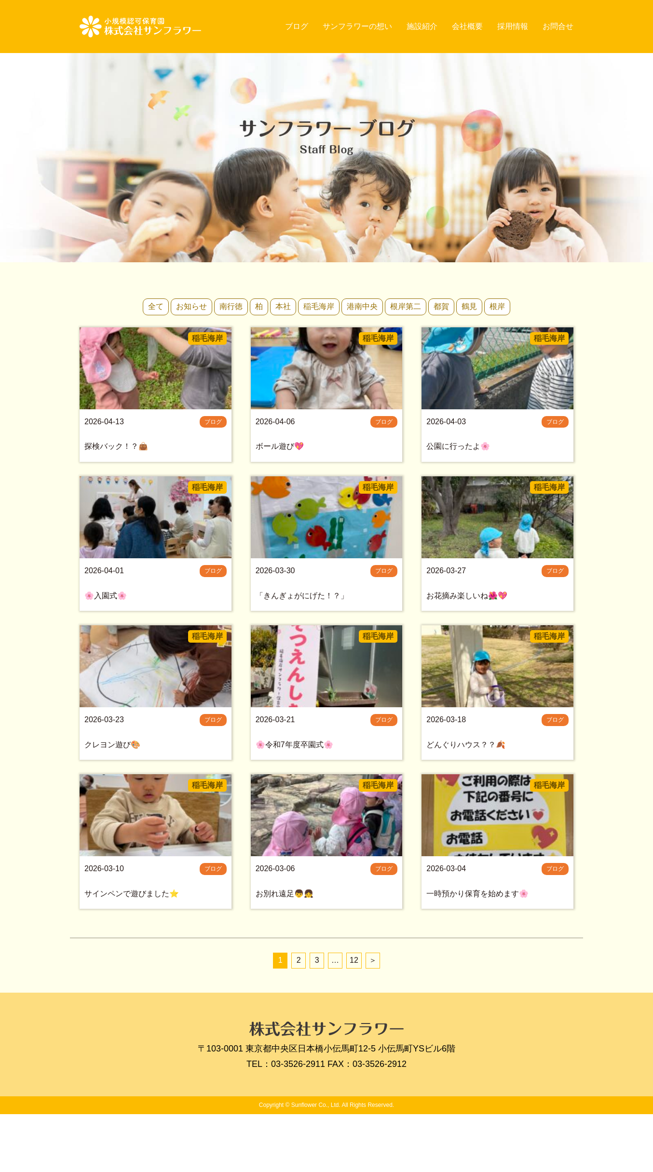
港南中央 (362, 306)
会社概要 (467, 26)
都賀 (441, 306)
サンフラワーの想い (357, 26)
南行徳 (231, 306)
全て (155, 306)
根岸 (497, 306)
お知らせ (191, 306)
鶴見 (469, 306)
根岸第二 (405, 306)
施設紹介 (422, 26)
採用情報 (512, 26)
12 (354, 1018)
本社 (283, 306)
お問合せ (558, 26)
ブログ (296, 26)
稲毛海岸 (318, 306)
